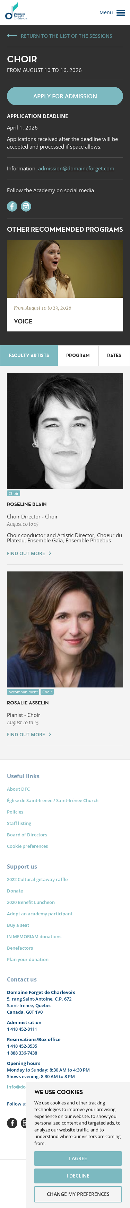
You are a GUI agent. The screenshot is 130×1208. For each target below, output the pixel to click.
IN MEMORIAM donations (34, 936)
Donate (15, 891)
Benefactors (20, 948)
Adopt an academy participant (39, 914)
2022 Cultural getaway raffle (37, 879)
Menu (112, 12)
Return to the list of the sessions (66, 36)
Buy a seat (18, 925)
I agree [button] (78, 1158)
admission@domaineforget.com (76, 168)
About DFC (18, 789)
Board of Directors (27, 835)
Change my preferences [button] (78, 1194)
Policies (15, 812)
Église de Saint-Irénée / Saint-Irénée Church (52, 800)
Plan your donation (28, 959)
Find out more (26, 553)
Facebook (12, 1123)
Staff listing (19, 823)
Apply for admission (65, 96)
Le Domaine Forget (16, 12)
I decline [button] (78, 1175)
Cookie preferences (27, 846)
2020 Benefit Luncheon (31, 902)
